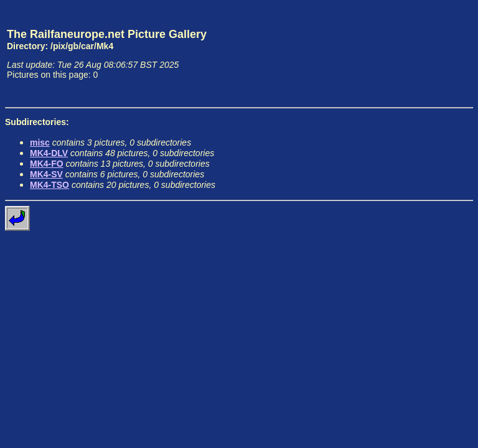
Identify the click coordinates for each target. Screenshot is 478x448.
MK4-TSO (49, 185)
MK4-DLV (49, 153)
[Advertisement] (415, 53)
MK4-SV (46, 174)
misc (40, 142)
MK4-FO (46, 164)
